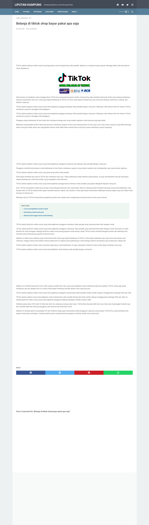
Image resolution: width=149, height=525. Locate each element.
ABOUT (93, 517)
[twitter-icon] (126, 2)
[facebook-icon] (116, 2)
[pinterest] (65, 418)
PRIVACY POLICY (83, 517)
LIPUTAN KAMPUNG (117, 202)
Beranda (55, 517)
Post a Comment (31, 27)
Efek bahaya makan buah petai (34, 234)
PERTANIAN (39, 8)
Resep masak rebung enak (113, 222)
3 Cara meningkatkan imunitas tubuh (36, 230)
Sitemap (63, 517)
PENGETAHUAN (64, 8)
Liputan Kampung (29, 2)
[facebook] (26, 418)
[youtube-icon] (121, 2)
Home (18, 8)
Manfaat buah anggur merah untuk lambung (38, 237)
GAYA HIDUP (51, 8)
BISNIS (75, 8)
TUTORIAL (27, 8)
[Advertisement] (55, 45)
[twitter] (45, 418)
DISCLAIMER (72, 517)
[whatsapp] (84, 418)
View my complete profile (117, 211)
